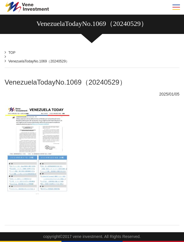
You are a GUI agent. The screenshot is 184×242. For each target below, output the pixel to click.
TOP (11, 52)
